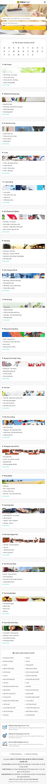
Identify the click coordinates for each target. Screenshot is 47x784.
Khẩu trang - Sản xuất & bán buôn (13, 432)
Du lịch (5, 675)
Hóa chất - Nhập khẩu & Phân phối (12, 398)
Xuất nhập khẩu (9, 505)
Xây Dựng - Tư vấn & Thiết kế (11, 253)
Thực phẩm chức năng (10, 195)
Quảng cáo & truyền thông (12, 358)
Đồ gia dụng (8, 299)
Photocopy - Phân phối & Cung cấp (12, 107)
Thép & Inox (6, 704)
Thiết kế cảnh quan (9, 550)
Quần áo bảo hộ (8, 435)
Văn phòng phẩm (8, 112)
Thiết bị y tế (7, 197)
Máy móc (28, 686)
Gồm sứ (5, 611)
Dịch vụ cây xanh (8, 552)
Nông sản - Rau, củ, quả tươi (11, 635)
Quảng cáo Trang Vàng (31, 754)
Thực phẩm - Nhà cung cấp (10, 633)
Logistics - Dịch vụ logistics (10, 520)
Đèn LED (6, 547)
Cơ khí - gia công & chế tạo (10, 163)
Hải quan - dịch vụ (8, 523)
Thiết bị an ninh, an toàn (10, 136)
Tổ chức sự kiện (7, 373)
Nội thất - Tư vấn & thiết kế (11, 545)
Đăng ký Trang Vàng (16, 754)
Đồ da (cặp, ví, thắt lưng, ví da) (11, 224)
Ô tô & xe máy (7, 697)
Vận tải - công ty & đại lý (9, 574)
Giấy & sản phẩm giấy (9, 679)
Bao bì (28, 658)
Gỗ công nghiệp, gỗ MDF (10, 464)
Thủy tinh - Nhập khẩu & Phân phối (13, 227)
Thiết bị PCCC (7, 141)
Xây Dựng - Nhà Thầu (9, 251)
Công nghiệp (29, 665)
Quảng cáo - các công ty (9, 368)
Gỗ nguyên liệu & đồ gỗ (11, 446)
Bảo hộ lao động (9, 417)
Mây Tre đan (6, 606)
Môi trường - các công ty (10, 75)
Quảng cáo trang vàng (19, 734)
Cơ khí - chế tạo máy (8, 168)
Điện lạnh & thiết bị (31, 668)
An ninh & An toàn (9, 123)
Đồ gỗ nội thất (7, 462)
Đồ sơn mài (6, 608)
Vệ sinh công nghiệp (9, 82)
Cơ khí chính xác (7, 165)
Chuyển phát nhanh (8, 582)
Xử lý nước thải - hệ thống (11, 80)
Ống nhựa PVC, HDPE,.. (9, 347)
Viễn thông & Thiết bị (10, 270)
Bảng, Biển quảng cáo (9, 371)
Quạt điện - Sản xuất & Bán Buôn (13, 315)
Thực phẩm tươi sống (9, 638)
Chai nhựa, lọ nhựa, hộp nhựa (11, 341)
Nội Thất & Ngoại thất (11, 534)
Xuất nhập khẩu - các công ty (11, 515)
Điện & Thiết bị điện (8, 668)
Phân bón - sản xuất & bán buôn (12, 493)
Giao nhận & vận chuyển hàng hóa (12, 579)
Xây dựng (7, 241)
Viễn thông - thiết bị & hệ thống (12, 280)
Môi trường (7, 64)
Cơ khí (6, 153)
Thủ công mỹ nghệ (9, 593)
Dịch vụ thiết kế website (19, 742)
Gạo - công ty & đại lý (9, 488)
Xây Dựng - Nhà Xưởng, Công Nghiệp (13, 256)
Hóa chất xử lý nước (8, 403)
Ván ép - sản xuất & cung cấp (11, 459)
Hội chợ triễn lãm (8, 376)
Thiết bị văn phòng (8, 109)
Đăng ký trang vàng (19, 725)
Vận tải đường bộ (8, 576)
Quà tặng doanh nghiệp (11, 211)
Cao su (28, 661)
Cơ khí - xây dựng (8, 170)
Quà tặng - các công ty (9, 221)
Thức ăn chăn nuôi (8, 491)
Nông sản (6, 486)
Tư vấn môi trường (9, 77)
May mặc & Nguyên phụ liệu (10, 686)
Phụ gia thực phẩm (8, 640)
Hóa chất (7, 387)
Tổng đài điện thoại (8, 283)
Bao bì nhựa (6, 344)
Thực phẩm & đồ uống (11, 622)
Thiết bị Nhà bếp (8, 310)
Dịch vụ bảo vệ (7, 138)
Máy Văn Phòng (7, 104)
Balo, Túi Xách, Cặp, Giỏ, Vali (11, 229)
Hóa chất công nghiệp (9, 400)
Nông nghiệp (8, 476)
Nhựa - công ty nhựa (9, 339)
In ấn (27, 683)
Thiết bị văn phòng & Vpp (11, 94)
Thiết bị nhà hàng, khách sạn (11, 312)
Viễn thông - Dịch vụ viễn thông (12, 285)
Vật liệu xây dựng (8, 711)
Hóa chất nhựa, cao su (9, 405)
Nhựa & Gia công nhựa (11, 329)
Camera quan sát (8, 133)
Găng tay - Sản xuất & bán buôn (12, 430)
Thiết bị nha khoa (8, 200)
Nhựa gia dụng (8, 317)
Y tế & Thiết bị (8, 182)
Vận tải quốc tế (7, 518)
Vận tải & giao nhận (10, 564)
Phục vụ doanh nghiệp (32, 672)
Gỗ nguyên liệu (7, 456)
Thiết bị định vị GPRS (9, 288)
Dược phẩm (7, 192)
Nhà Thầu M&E (7, 259)
